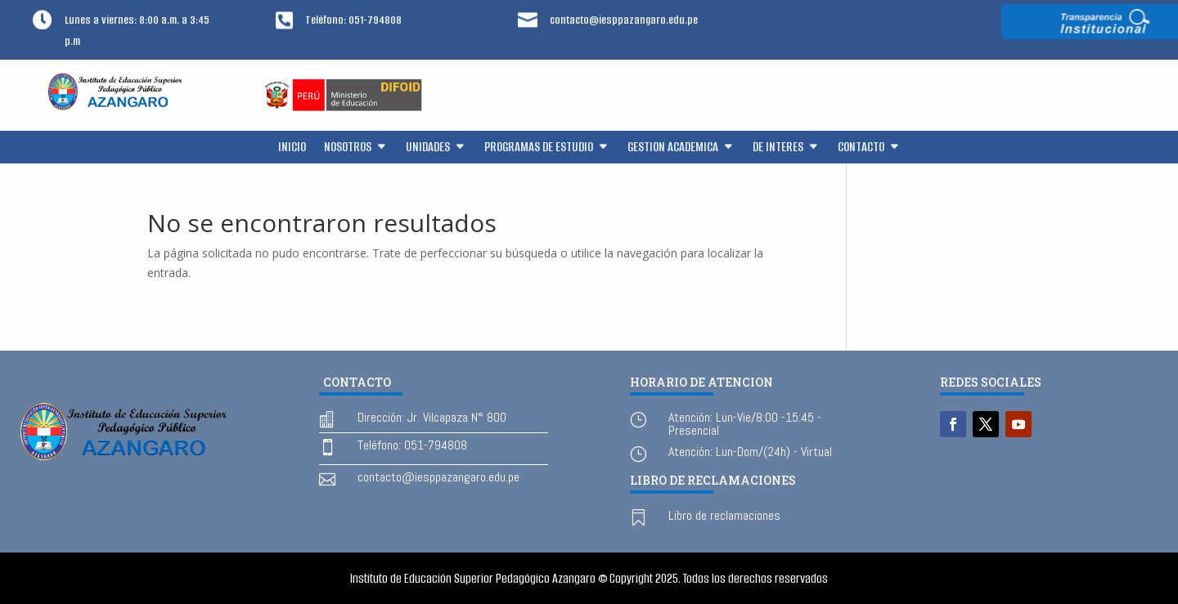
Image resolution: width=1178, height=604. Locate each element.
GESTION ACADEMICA (672, 148)
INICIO (292, 148)
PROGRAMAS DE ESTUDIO (538, 148)
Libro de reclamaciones (724, 515)
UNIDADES (428, 148)
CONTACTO (861, 148)
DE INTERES (778, 148)
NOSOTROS (347, 148)
